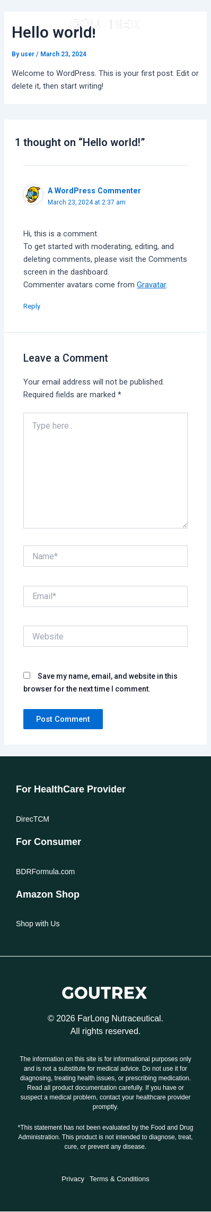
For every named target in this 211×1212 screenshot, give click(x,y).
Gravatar (151, 284)
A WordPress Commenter (94, 190)
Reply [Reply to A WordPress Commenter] (31, 306)
